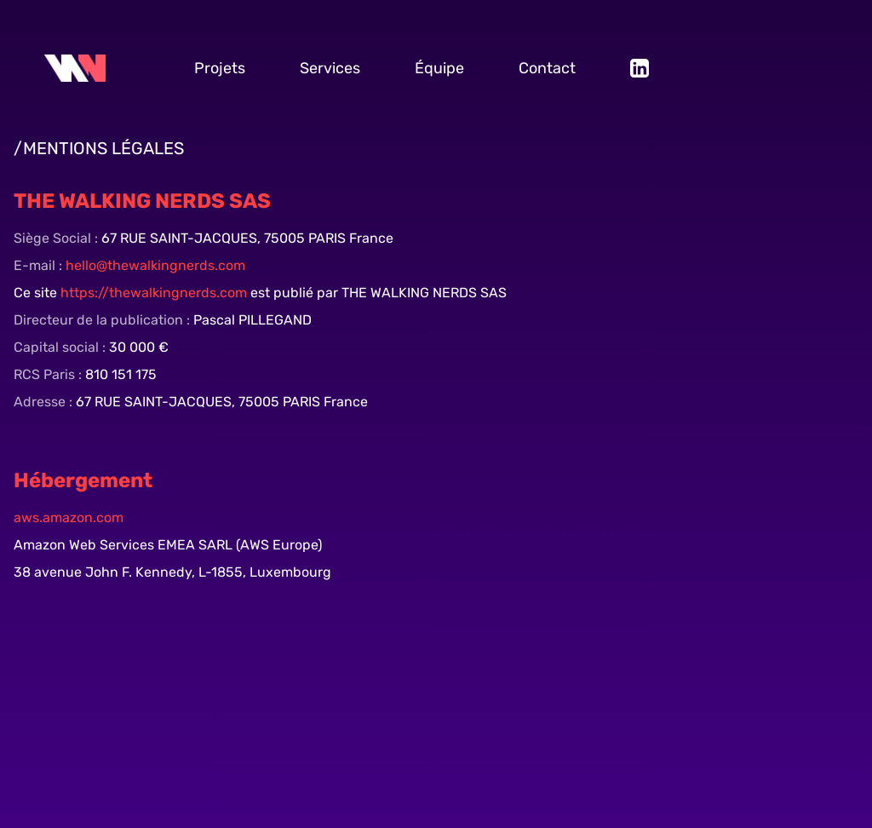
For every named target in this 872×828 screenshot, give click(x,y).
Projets (219, 68)
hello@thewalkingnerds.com (153, 265)
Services (330, 68)
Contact (547, 68)
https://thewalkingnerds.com (155, 293)
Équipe (439, 68)
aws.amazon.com (68, 517)
